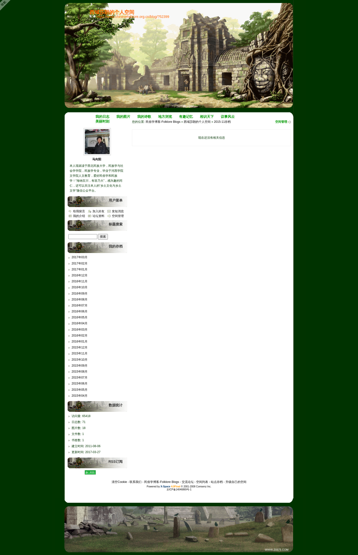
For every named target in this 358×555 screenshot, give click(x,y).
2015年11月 (80, 353)
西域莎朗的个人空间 (197, 122)
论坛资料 (98, 216)
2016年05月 (80, 317)
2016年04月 (80, 323)
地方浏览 (165, 117)
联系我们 (135, 482)
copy (91, 16)
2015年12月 (80, 347)
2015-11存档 (222, 122)
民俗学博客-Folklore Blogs (163, 122)
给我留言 (79, 211)
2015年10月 (80, 359)
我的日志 (102, 117)
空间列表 (202, 482)
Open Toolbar (6, 5)
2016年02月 (80, 335)
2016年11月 (80, 281)
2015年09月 (80, 365)
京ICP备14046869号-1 (179, 489)
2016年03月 (80, 329)
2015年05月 (80, 389)
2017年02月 (80, 263)
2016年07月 (80, 305)
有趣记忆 (186, 117)
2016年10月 (80, 287)
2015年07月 (80, 377)
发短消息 (118, 211)
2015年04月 (80, 395)
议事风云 (228, 117)
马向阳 (96, 159)
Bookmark (94, 16)
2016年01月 (80, 341)
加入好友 (98, 211)
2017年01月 (80, 269)
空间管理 (281, 122)
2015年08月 (80, 371)
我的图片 (123, 117)
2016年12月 (80, 275)
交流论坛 (188, 482)
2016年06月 (80, 311)
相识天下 (207, 117)
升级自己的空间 (235, 482)
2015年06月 (80, 383)
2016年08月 (80, 299)
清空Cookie (119, 482)
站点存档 (217, 482)
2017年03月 (80, 257)
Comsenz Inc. (203, 486)
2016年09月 (80, 293)
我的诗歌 (144, 117)
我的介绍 (79, 216)
